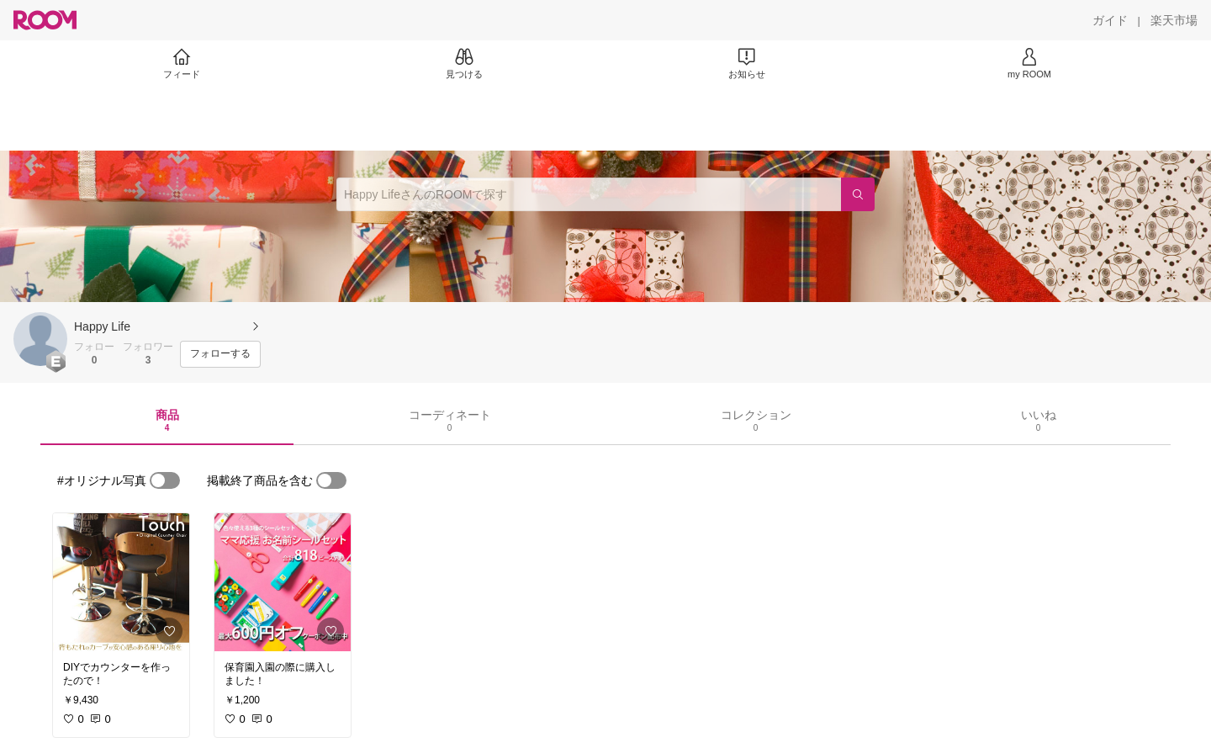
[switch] (165, 480)
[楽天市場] (1174, 20)
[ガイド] (1110, 20)
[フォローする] (220, 354)
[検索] (858, 194)
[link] (121, 582)
